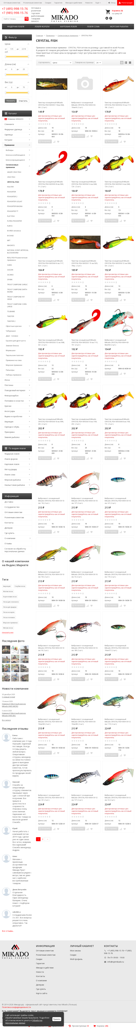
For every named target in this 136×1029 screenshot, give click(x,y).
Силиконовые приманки (12, 166)
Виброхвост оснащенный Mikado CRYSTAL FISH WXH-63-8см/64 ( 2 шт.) (117, 342)
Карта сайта (41, 993)
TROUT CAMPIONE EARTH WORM (17, 290)
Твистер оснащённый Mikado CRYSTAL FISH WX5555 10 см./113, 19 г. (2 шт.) (84, 342)
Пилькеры (10, 370)
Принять (56, 1019)
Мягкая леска (8, 628)
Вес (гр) (17, 82)
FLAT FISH (11, 216)
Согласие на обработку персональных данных (15, 550)
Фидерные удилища (13, 129)
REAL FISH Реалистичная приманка (17, 258)
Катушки (8, 140)
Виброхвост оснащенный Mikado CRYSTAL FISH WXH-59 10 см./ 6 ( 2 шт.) (84, 574)
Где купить (9, 533)
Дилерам (8, 528)
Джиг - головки (12, 336)
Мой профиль (76, 959)
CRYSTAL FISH (13, 182)
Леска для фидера (9, 607)
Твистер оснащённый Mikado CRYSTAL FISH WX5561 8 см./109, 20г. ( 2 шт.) (84, 421)
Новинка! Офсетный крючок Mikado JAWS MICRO (14, 705)
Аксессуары (10, 411)
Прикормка (9, 432)
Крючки (8, 406)
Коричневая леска (10, 597)
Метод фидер (11, 469)
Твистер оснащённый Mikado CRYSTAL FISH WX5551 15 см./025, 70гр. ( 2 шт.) (84, 263)
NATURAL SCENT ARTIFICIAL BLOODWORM (17, 251)
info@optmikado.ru (115, 962)
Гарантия (58, 2)
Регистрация (125, 2)
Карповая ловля (68, 26)
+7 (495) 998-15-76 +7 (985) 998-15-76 (15, 11)
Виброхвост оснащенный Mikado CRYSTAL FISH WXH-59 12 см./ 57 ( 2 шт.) (84, 797)
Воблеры (9, 150)
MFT (8, 240)
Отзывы (8, 543)
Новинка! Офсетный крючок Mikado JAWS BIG (14, 714)
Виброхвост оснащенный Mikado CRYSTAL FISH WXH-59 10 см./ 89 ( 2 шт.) (84, 648)
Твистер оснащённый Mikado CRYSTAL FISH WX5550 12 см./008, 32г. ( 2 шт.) (51, 342)
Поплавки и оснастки (14, 401)
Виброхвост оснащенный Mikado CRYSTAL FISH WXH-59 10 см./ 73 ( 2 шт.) (118, 574)
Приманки (9, 145)
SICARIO (10, 275)
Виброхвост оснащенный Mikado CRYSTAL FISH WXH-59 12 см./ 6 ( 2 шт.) (118, 797)
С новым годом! (8, 697)
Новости (88, 2)
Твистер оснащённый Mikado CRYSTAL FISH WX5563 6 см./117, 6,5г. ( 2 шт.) (51, 263)
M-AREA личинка (14, 230)
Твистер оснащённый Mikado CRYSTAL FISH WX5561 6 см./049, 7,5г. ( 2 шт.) (84, 184)
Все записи (6, 720)
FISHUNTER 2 (12, 196)
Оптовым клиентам (12, 2)
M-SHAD (10, 235)
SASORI (10, 270)
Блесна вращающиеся (15, 160)
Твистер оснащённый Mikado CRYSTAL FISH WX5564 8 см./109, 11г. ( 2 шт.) (117, 421)
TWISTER (10, 316)
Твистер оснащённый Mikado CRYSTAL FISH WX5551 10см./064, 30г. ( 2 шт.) (51, 105)
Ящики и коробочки (13, 416)
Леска (7, 380)
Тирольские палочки (14, 355)
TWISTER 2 (11, 321)
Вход (111, 2)
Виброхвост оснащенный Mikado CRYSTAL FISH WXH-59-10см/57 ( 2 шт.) (117, 648)
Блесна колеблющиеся (15, 155)
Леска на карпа (8, 612)
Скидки (48, 2)
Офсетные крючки (14, 326)
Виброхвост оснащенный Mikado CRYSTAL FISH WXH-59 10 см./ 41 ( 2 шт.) (118, 500)
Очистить (23, 101)
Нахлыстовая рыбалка (15, 485)
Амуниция (9, 421)
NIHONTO (11, 245)
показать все (7, 632)
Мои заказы (75, 950)
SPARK (9, 279)
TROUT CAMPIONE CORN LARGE (17, 305)
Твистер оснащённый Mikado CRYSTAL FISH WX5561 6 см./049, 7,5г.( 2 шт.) (117, 184)
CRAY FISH (11, 177)
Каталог (11, 113)
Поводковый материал (15, 390)
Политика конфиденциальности (16, 1007)
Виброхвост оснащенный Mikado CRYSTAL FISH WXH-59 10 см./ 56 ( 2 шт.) (51, 574)
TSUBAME (11, 311)
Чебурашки (11, 331)
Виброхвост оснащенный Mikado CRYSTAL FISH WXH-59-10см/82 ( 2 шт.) (83, 721)
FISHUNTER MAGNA (14, 206)
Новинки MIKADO (14, 119)
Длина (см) (17, 64)
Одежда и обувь (12, 427)
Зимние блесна (12, 345)
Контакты (9, 522)
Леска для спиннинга (11, 602)
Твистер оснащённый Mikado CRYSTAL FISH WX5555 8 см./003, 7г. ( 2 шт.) (51, 184)
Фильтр (11, 37)
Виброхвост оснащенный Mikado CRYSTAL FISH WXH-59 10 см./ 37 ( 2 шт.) (84, 500)
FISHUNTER (11, 191)
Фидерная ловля (15, 26)
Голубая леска (20, 586)
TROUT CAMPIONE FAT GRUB (16, 298)
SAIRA (9, 265)
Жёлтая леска (8, 591)
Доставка (9, 502)
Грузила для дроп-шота (16, 340)
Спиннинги (9, 124)
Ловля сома (93, 26)
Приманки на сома (14, 360)
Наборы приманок (14, 375)
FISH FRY (10, 187)
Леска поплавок (9, 617)
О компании (10, 538)
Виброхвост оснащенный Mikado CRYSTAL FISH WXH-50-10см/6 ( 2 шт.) (83, 105)
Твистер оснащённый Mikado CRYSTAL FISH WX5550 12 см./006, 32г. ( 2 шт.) (118, 263)
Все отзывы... (8, 931)
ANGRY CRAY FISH (14, 172)
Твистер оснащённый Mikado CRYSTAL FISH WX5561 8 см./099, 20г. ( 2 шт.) (51, 421)
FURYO (9, 226)
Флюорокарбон (11, 395)
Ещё (98, 2)
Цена (17, 44)
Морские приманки (14, 365)
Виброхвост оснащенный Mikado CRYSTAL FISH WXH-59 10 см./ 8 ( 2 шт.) (51, 648)
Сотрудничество (12, 507)
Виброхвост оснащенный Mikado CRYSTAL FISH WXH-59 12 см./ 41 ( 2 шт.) (51, 797)
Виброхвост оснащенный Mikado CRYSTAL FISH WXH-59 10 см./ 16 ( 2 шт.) (51, 500)
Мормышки (10, 350)
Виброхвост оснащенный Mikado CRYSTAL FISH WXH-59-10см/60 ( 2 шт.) (50, 721)
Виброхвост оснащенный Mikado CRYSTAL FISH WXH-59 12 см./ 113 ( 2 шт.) (118, 721)
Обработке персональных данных (23, 1021)
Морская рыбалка (119, 26)
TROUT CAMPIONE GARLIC (17, 284)
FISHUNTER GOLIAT (14, 201)
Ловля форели (42, 26)
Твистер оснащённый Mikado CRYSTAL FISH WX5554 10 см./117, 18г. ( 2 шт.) (118, 105)
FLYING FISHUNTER (14, 221)
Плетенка (9, 385)
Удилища (9, 134)
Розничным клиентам (32, 2)
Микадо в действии (73, 2)
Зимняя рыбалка (12, 437)
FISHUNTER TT (12, 211)
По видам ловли (15, 448)
